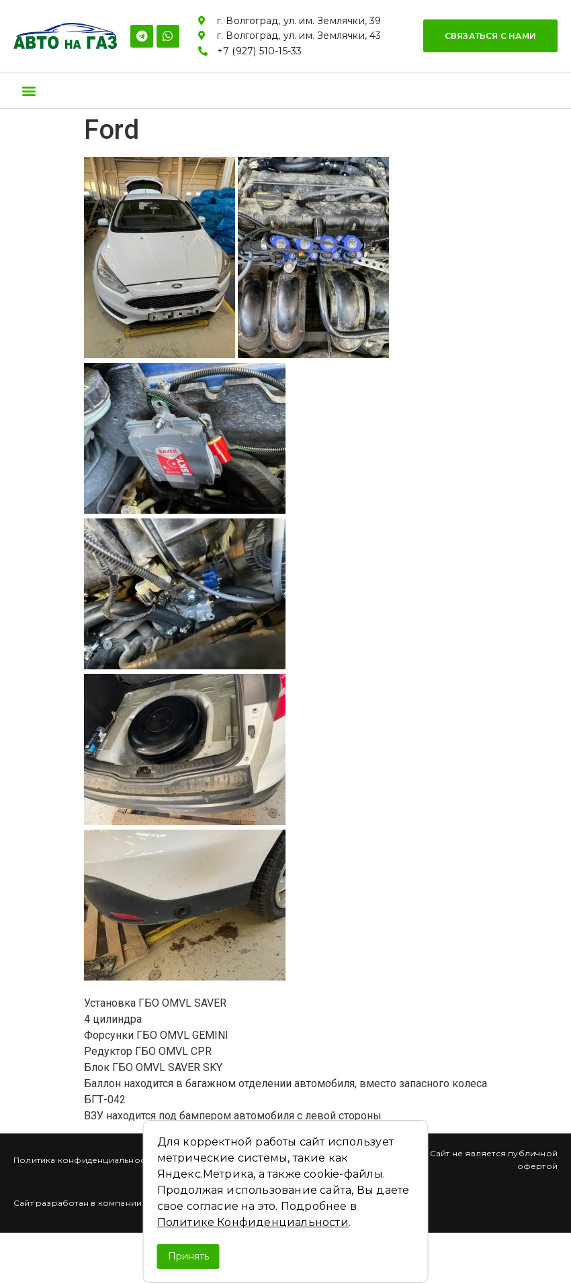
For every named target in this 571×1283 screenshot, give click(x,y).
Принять (188, 1256)
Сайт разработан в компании (77, 1203)
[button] (490, 35)
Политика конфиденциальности (83, 1160)
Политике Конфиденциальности (253, 1222)
